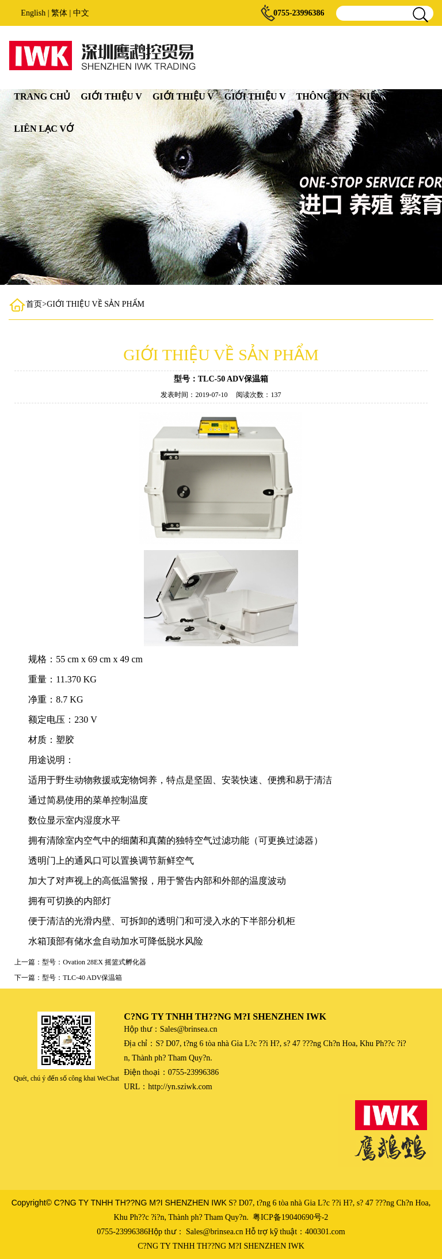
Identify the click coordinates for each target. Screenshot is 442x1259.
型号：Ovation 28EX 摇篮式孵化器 (94, 962)
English (33, 13)
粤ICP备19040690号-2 (290, 1217)
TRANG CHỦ (42, 96)
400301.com (325, 1231)
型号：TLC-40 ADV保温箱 (82, 978)
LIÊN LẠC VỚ (44, 128)
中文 (81, 13)
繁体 (59, 13)
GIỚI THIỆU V (111, 96)
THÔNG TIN (322, 96)
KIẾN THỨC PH (392, 96)
